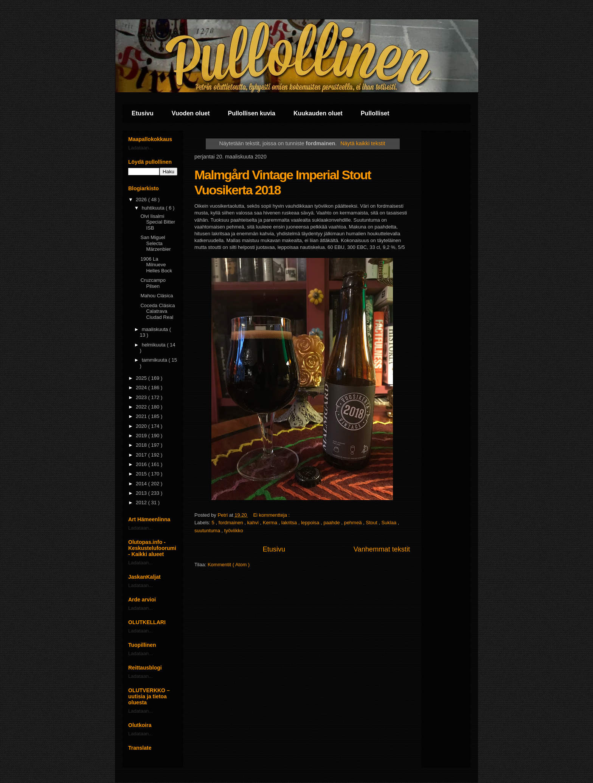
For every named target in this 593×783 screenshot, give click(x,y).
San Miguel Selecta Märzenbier (155, 243)
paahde (332, 522)
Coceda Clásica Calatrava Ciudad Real (157, 311)
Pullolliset (375, 113)
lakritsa (289, 522)
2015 (142, 474)
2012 (142, 502)
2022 (142, 407)
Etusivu (143, 113)
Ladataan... (140, 148)
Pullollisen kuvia (251, 113)
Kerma (271, 522)
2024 (142, 387)
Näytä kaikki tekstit (362, 143)
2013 (142, 493)
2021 (142, 416)
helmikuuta (154, 345)
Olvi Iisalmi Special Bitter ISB (157, 222)
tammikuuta (155, 360)
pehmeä (353, 522)
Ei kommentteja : (272, 515)
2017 (142, 455)
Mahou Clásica (156, 295)
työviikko (233, 530)
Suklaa (389, 522)
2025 (142, 378)
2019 (142, 435)
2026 (142, 199)
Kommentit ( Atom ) (229, 564)
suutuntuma (208, 530)
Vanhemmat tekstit (382, 549)
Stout (372, 522)
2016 (142, 464)
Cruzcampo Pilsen (152, 283)
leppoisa (311, 522)
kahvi (253, 522)
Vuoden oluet (191, 113)
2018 (142, 445)
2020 (142, 426)
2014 (142, 483)
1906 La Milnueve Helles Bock (156, 264)
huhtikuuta (154, 208)
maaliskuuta (155, 329)
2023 (142, 397)
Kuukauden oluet (318, 113)
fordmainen (232, 522)
